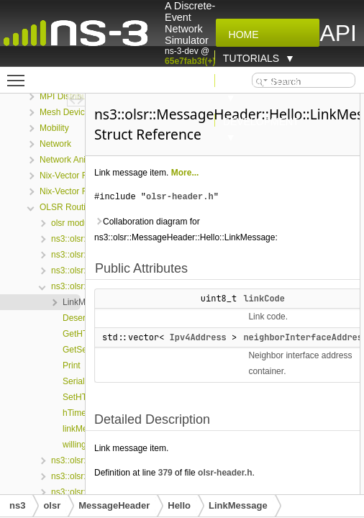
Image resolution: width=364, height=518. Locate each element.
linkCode (264, 298)
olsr (51, 505)
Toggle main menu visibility (19, 74)
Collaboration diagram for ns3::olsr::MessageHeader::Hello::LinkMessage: (186, 229)
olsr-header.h (180, 197)
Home (241, 34)
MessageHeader (114, 505)
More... (185, 173)
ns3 (17, 505)
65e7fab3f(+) (190, 61)
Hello (179, 505)
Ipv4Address (198, 337)
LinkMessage (238, 505)
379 (165, 473)
